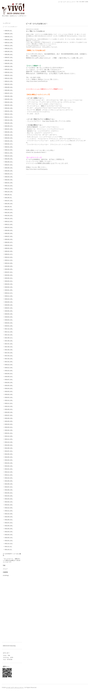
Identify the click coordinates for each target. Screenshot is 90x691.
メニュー (5, 569)
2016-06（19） (9, 382)
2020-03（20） (9, 248)
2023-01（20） (9, 146)
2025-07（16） (9, 57)
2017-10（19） (9, 334)
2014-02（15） (9, 465)
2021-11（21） (9, 188)
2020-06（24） (9, 239)
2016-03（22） (9, 391)
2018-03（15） (9, 319)
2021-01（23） (9, 218)
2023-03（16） (9, 140)
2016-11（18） (9, 367)
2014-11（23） (9, 439)
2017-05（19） (9, 349)
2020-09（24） (9, 230)
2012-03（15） (9, 534)
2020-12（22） (9, 221)
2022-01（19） (9, 182)
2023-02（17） (9, 143)
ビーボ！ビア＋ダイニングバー (15, 687)
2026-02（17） (9, 36)
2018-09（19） (9, 301)
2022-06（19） (9, 167)
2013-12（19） (9, 471)
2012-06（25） (9, 525)
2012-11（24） (9, 510)
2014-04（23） (9, 460)
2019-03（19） (9, 284)
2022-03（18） (9, 176)
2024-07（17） (9, 93)
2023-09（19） (9, 123)
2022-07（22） (9, 164)
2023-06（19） (9, 131)
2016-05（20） (9, 385)
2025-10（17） (9, 48)
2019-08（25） (9, 269)
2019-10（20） (9, 263)
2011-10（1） (8, 549)
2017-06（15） (9, 346)
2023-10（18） (9, 120)
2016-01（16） (9, 397)
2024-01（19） (9, 111)
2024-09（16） (9, 87)
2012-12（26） (9, 507)
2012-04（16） (9, 531)
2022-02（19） (9, 179)
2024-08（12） (9, 90)
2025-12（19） (9, 42)
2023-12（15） (9, 114)
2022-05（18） (9, 170)
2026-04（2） (8, 30)
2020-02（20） (9, 251)
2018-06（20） (9, 310)
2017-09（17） (9, 337)
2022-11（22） (9, 152)
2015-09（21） (9, 409)
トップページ (6, 23)
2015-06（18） (9, 418)
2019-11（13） (9, 260)
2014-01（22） (9, 468)
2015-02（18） (9, 430)
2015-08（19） (9, 412)
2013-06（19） (9, 489)
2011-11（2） (8, 546)
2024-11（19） (9, 81)
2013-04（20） (9, 495)
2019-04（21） (9, 281)
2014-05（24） (9, 457)
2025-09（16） (9, 51)
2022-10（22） (9, 155)
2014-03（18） (9, 462)
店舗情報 (5, 572)
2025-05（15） (9, 63)
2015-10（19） (9, 406)
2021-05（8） (8, 206)
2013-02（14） (9, 501)
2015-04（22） (9, 424)
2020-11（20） (9, 224)
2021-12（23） (9, 185)
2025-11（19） (9, 45)
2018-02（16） (9, 322)
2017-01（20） (9, 361)
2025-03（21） (9, 69)
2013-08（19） (9, 483)
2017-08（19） (9, 340)
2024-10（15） (9, 84)
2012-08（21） (9, 519)
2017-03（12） (9, 355)
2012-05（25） (9, 528)
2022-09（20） (9, 158)
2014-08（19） (9, 448)
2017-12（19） (9, 328)
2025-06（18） (9, 60)
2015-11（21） (9, 403)
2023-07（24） (9, 128)
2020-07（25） (9, 236)
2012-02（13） (9, 537)
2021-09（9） (8, 194)
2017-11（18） (9, 331)
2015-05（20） (9, 421)
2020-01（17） (9, 254)
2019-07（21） (9, 272)
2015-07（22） (9, 415)
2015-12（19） (9, 400)
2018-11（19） (9, 295)
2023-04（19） (9, 137)
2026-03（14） (9, 33)
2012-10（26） (9, 513)
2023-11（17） (9, 117)
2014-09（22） (9, 445)
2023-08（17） (9, 126)
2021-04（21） (9, 209)
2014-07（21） (9, 451)
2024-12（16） (9, 78)
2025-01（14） (9, 75)
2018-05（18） (9, 313)
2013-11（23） (9, 474)
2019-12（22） (9, 257)
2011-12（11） (9, 543)
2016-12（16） (9, 364)
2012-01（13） (9, 540)
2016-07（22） (9, 379)
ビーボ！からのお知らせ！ (10, 26)
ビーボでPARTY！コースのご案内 (12, 554)
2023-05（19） (9, 134)
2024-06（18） (9, 96)
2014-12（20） (9, 436)
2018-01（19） (9, 325)
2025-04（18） (9, 66)
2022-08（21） (9, 161)
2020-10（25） (9, 227)
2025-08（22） (9, 54)
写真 (4, 565)
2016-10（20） (9, 370)
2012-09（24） (9, 516)
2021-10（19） (9, 191)
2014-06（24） (9, 454)
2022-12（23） (9, 149)
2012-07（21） (9, 522)
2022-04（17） (9, 173)
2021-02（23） (9, 215)
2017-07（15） (9, 343)
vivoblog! (6, 575)
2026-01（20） (9, 39)
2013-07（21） (9, 486)
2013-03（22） (9, 498)
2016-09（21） (9, 373)
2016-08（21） (9, 376)
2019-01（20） (9, 290)
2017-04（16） (9, 352)
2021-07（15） (9, 200)
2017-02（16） (9, 358)
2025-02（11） (9, 72)
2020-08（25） (9, 233)
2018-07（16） (9, 307)
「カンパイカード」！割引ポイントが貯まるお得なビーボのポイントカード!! (11, 560)
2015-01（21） (9, 433)
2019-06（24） (9, 275)
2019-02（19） (9, 287)
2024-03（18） (9, 105)
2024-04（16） (9, 102)
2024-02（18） (9, 108)
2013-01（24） (9, 504)
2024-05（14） (9, 99)
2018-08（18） (9, 304)
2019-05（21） (9, 278)
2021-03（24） (9, 212)
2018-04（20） (9, 316)
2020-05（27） (9, 242)
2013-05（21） (9, 492)
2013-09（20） (9, 480)
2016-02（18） (9, 394)
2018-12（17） (9, 293)
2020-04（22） (9, 245)
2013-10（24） (9, 477)
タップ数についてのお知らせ (35, 31)
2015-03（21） (9, 427)
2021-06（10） (9, 203)
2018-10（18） (9, 298)
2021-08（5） (8, 197)
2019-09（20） (9, 266)
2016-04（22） (9, 388)
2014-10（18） (9, 442)
